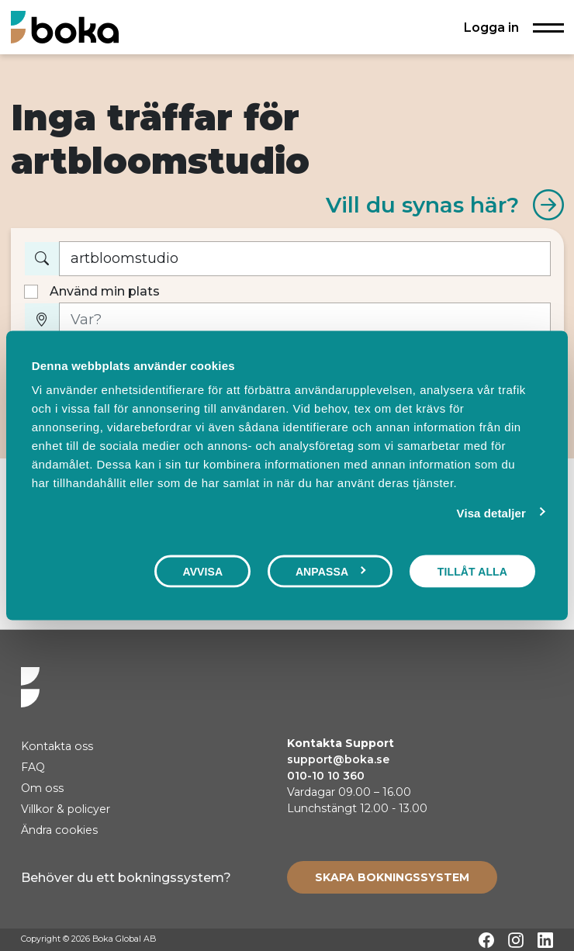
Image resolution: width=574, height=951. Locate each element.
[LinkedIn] (545, 940)
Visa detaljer (491, 512)
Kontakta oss (57, 746)
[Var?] (305, 320)
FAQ (33, 767)
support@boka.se (338, 759)
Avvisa (202, 571)
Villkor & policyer (65, 809)
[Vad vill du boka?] (305, 258)
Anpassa (331, 571)
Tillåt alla (472, 571)
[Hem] (65, 26)
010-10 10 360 (326, 776)
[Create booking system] (392, 877)
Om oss (42, 788)
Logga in (491, 27)
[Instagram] (516, 940)
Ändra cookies (59, 830)
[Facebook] (486, 940)
